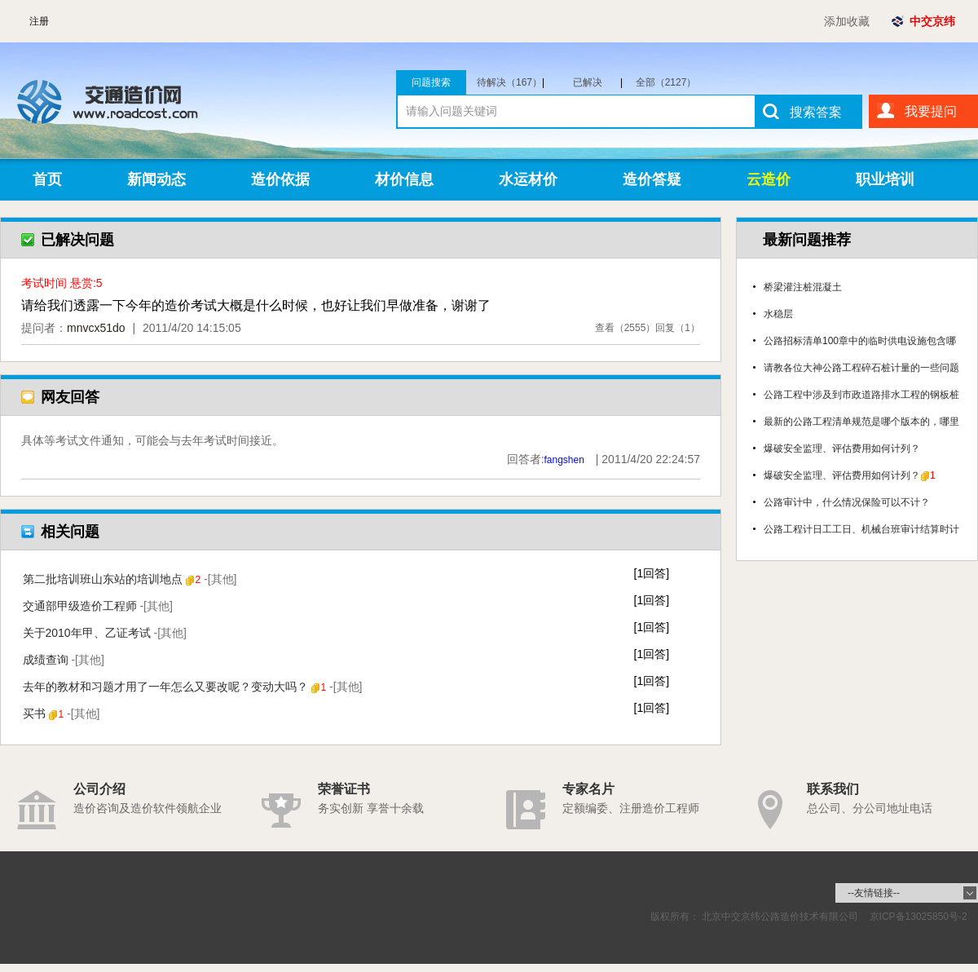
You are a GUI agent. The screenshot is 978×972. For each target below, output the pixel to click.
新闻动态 (156, 179)
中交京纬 (932, 21)
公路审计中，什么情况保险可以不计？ (847, 502)
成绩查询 (63, 659)
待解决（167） (510, 82)
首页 (47, 179)
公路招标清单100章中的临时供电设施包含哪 (860, 341)
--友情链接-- (874, 893)
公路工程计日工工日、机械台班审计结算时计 (861, 529)
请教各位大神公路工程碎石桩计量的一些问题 (861, 367)
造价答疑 (652, 179)
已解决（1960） (595, 82)
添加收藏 (847, 21)
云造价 (769, 179)
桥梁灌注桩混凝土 (803, 287)
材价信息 (404, 179)
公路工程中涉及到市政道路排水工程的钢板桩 (861, 394)
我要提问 (931, 111)
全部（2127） (666, 82)
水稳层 (778, 314)
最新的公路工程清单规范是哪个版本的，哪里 (861, 421)
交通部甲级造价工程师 (98, 605)
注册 (39, 21)
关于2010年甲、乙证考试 (105, 632)
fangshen (564, 460)
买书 (61, 713)
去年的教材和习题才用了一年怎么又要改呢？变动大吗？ (193, 686)
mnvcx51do (96, 327)
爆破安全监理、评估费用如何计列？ (842, 448)
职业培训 (885, 179)
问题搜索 (431, 82)
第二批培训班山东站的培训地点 (130, 578)
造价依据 (280, 179)
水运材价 (528, 179)
